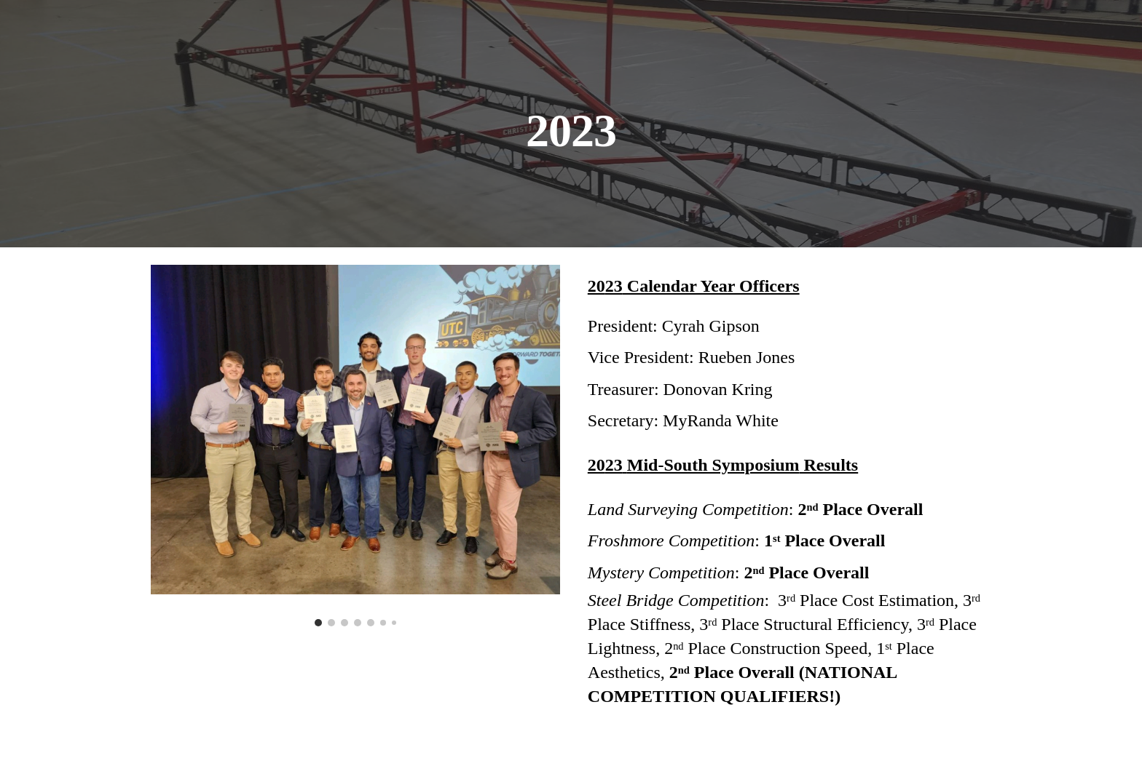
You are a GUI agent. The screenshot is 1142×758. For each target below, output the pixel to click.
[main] (571, 123)
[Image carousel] (355, 445)
